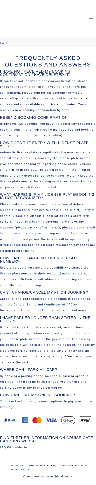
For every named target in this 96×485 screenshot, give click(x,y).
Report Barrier (20, 469)
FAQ (53, 465)
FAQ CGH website (13, 447)
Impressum (43, 465)
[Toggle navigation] (91, 18)
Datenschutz (19, 465)
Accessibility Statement (73, 465)
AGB (31, 465)
